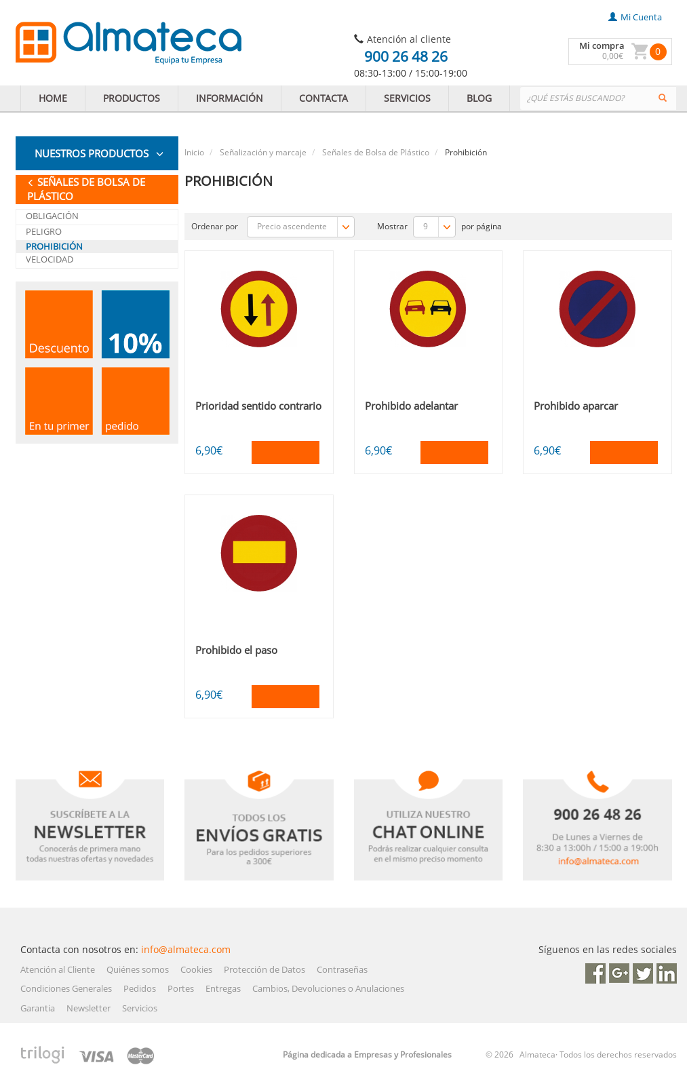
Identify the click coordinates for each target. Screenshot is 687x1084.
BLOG (479, 98)
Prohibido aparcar (576, 405)
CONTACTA (323, 98)
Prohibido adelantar (411, 405)
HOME (53, 98)
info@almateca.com (186, 949)
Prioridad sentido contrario (258, 405)
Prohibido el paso (236, 650)
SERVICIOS (407, 98)
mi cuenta (635, 17)
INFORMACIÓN (229, 98)
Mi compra (602, 45)
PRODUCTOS (131, 98)
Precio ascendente (305, 227)
